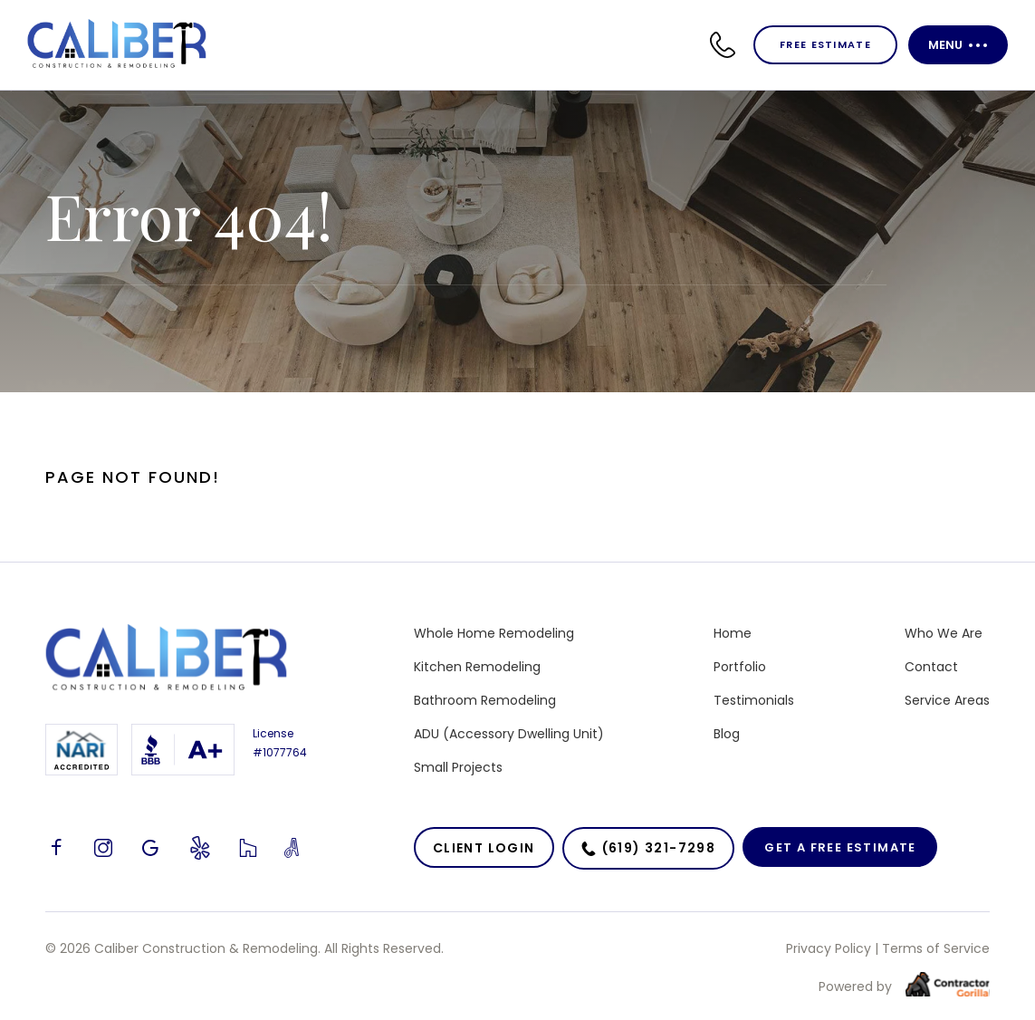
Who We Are (943, 633)
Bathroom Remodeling (485, 700)
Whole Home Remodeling (494, 633)
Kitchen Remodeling (477, 667)
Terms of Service (936, 948)
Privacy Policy (828, 948)
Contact (931, 667)
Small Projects (458, 767)
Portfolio (740, 667)
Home (733, 633)
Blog (727, 734)
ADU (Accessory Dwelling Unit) (509, 734)
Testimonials (754, 700)
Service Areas (947, 700)
